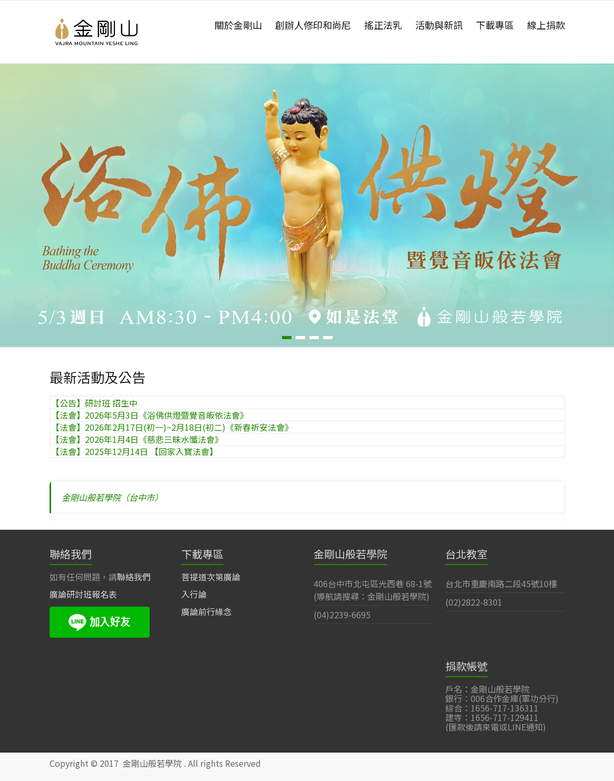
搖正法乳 (383, 25)
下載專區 (495, 25)
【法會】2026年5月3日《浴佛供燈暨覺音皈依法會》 (149, 415)
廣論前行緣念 (206, 611)
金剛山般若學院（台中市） (112, 497)
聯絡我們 (134, 576)
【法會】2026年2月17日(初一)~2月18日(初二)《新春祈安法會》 (172, 427)
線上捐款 (546, 25)
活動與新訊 (439, 25)
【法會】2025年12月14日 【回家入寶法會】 (134, 451)
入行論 (194, 594)
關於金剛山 (238, 25)
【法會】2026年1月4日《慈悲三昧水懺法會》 (137, 439)
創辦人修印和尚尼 (313, 25)
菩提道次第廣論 (210, 576)
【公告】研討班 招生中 (94, 403)
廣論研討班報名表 (83, 594)
